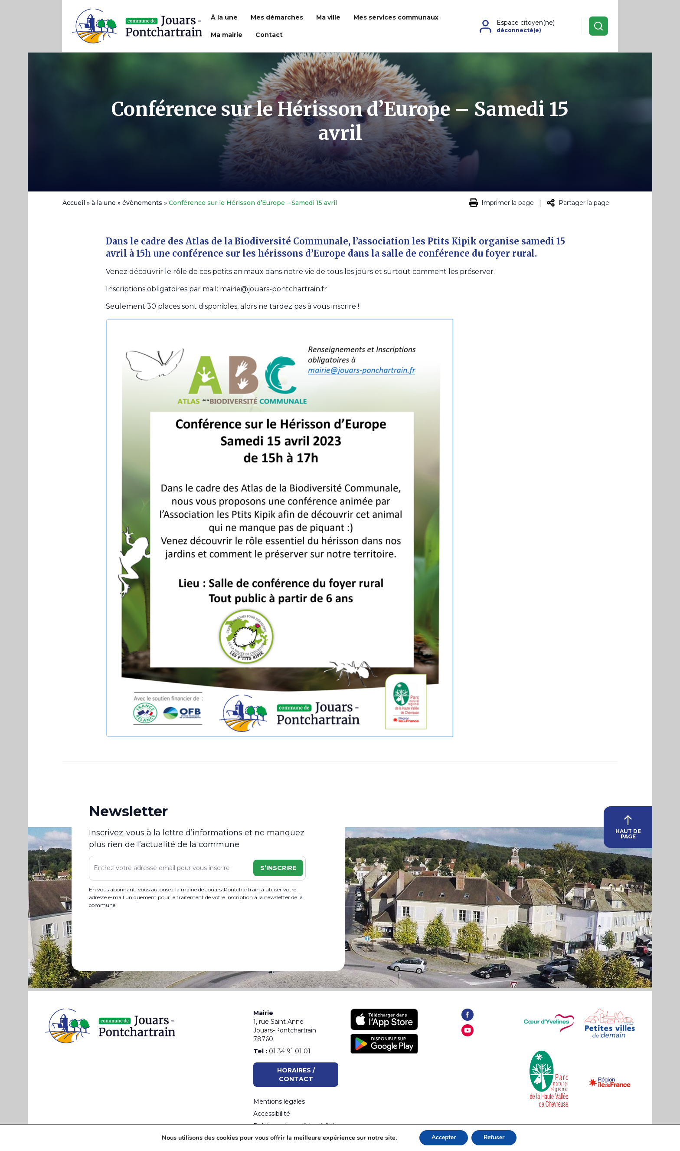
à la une (104, 206)
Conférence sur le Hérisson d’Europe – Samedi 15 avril (340, 124)
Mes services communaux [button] (366, 28)
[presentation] (155, 939)
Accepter (443, 1137)
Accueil (73, 206)
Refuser (495, 1137)
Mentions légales (279, 1101)
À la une (195, 28)
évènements (142, 206)
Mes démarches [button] (248, 28)
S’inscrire (278, 871)
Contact (480, 28)
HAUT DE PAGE (628, 830)
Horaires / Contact (296, 1074)
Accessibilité (271, 1114)
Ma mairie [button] (438, 28)
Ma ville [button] (299, 28)
